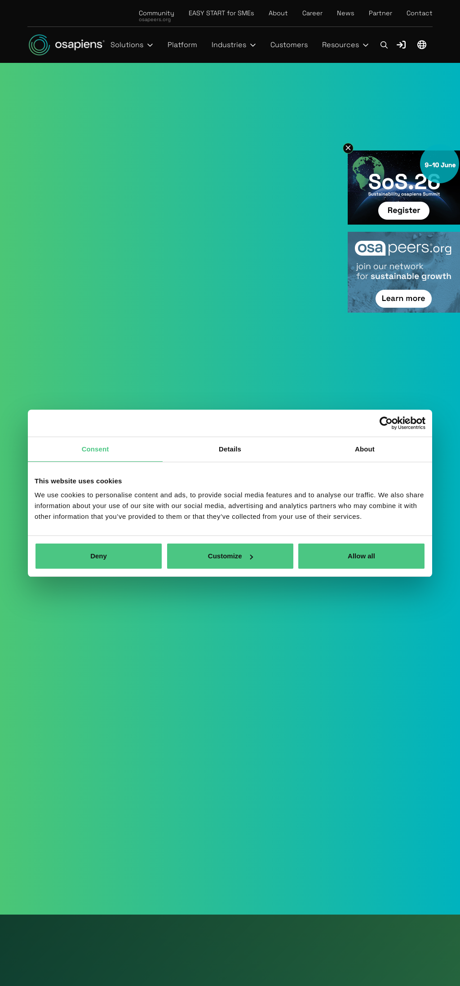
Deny (98, 556)
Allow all (361, 556)
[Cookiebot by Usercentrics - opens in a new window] (386, 423)
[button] (132, 45)
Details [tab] (230, 449)
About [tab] (365, 449)
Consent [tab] (95, 449)
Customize (230, 556)
